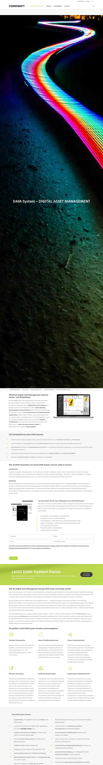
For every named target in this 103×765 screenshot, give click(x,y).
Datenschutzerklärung (43, 187)
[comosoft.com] (17, 6)
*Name (71, 532)
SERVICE (48, 6)
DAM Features (25, 29)
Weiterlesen (15, 660)
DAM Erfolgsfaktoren (15, 29)
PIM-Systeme (24, 255)
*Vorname (29, 532)
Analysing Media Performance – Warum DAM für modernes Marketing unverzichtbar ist (79, 631)
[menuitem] (81, 1)
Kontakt (67, 6)
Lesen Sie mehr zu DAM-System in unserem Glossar (23, 440)
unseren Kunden (41, 489)
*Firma (29, 540)
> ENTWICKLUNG (61, 717)
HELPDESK (88, 1)
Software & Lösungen (37, 6)
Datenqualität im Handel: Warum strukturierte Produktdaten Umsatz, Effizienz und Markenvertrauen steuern (50, 632)
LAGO (16, 40)
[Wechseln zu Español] (31, 676)
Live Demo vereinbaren (49, 29)
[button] (93, 6)
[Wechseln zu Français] (25, 676)
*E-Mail (71, 540)
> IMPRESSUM (60, 703)
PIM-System (14, 61)
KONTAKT (60, 690)
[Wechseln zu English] (21, 676)
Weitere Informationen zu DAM (63, 29)
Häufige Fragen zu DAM (36, 29)
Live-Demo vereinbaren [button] (86, 213)
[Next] (92, 670)
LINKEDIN (35, 718)
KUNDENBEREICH (80, 1)
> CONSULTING (60, 714)
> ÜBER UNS (59, 693)
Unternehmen (58, 6)
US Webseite (36, 700)
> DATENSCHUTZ (61, 695)
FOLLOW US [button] (38, 721)
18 (56, 669)
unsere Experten (50, 487)
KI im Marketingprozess (14, 639)
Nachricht (51, 559)
